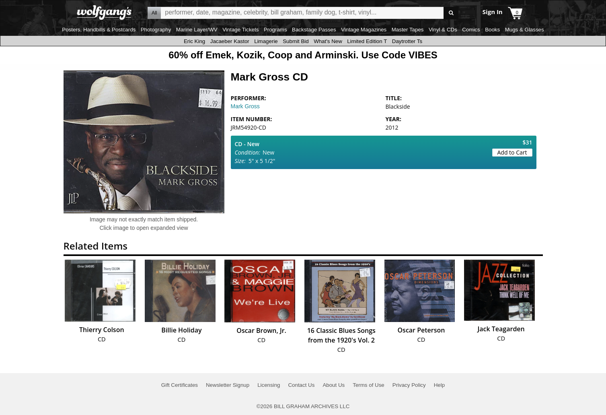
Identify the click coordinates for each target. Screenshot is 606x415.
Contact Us (301, 385)
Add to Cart (512, 152)
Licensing (268, 385)
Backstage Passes (314, 30)
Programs (275, 30)
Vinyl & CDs (443, 30)
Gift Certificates (179, 385)
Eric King (194, 41)
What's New (328, 41)
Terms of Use (368, 385)
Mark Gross (245, 106)
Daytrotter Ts (407, 41)
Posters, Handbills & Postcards (99, 30)
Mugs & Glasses (524, 30)
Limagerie (266, 41)
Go (451, 13)
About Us (334, 385)
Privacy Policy (409, 385)
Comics (471, 30)
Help (439, 385)
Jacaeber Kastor (229, 41)
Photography (156, 30)
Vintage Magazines (363, 30)
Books (492, 30)
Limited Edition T (367, 41)
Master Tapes (408, 30)
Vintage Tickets (240, 30)
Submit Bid (295, 41)
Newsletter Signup (227, 385)
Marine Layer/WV (197, 30)
